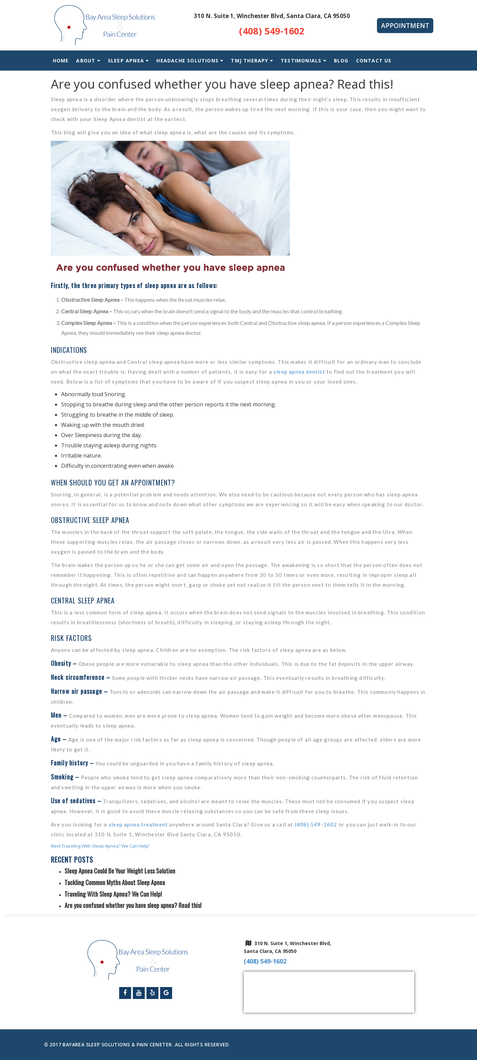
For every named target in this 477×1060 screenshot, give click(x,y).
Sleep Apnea (126, 60)
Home (61, 60)
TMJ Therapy (249, 60)
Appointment (405, 25)
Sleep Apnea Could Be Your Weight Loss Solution (120, 870)
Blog (341, 60)
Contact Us (374, 60)
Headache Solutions (187, 60)
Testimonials (303, 60)
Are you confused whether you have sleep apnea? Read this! (133, 905)
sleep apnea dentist (299, 372)
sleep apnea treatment (138, 824)
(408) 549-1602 (272, 31)
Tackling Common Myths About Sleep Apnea (115, 882)
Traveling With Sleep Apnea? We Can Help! (113, 894)
